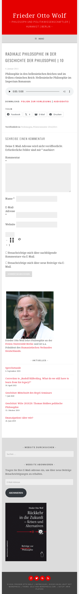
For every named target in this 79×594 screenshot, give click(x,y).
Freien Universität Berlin (19, 344)
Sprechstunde (13, 368)
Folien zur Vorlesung (36, 101)
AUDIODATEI (61, 101)
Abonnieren (16, 492)
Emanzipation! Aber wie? (19, 418)
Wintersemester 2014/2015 (45, 127)
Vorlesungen (26, 127)
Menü (41, 38)
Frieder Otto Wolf (39, 15)
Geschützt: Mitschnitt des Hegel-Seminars (28, 393)
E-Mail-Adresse (10, 211)
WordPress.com (48, 587)
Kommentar (10, 159)
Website (10, 224)
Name (10, 198)
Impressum (41, 584)
